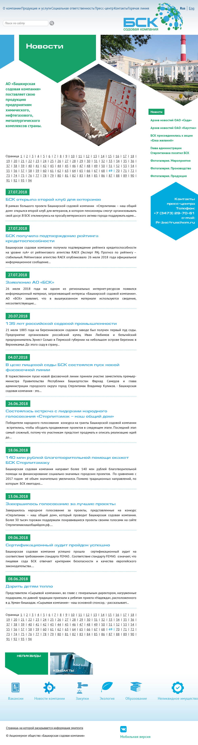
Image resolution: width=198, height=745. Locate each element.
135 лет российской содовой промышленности (61, 324)
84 (88, 175)
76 (30, 175)
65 (81, 171)
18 (132, 156)
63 (66, 171)
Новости (156, 112)
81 (66, 175)
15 (110, 156)
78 (44, 175)
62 (59, 171)
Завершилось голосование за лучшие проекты (61, 504)
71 (125, 171)
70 (118, 171)
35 (125, 161)
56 (15, 171)
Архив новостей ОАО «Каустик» (173, 128)
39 (22, 166)
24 (44, 161)
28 (74, 161)
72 (132, 171)
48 (88, 166)
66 (88, 171)
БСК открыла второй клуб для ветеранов (53, 200)
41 (37, 166)
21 (22, 161)
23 (37, 161)
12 (88, 156)
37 (8, 166)
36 (132, 161)
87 (110, 175)
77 (37, 175)
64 (74, 171)
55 (8, 171)
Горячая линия (138, 8)
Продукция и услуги (36, 8)
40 (30, 166)
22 (30, 161)
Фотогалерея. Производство (171, 168)
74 (15, 175)
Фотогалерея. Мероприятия (171, 160)
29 (81, 161)
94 (30, 180)
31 (96, 161)
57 (22, 171)
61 (52, 171)
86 (103, 175)
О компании (12, 8)
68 (103, 171)
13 (95, 156)
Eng (191, 8)
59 (37, 171)
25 (52, 161)
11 (80, 156)
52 (118, 166)
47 (81, 166)
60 (44, 171)
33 (110, 161)
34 (118, 161)
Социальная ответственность (72, 8)
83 (81, 175)
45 (66, 166)
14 (102, 156)
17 (125, 156)
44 (59, 166)
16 (117, 156)
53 (125, 166)
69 (110, 171)
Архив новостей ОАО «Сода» (171, 120)
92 (15, 180)
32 (103, 161)
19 (8, 161)
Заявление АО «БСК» (30, 282)
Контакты (121, 8)
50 (103, 166)
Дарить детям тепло (29, 586)
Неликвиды (29, 656)
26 (59, 161)
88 (118, 175)
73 (8, 175)
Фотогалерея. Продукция (169, 176)
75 (22, 175)
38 (15, 166)
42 (44, 166)
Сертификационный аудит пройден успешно (58, 545)
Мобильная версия (135, 736)
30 (88, 161)
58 (30, 171)
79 (52, 175)
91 (8, 180)
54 (132, 166)
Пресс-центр (104, 8)
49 (96, 166)
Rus (182, 8)
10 (73, 156)
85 (96, 175)
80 (59, 175)
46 (74, 166)
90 (132, 175)
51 (110, 166)
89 (125, 175)
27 (66, 161)
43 (52, 166)
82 (74, 175)
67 (96, 171)
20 (15, 161)
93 (22, 180)
